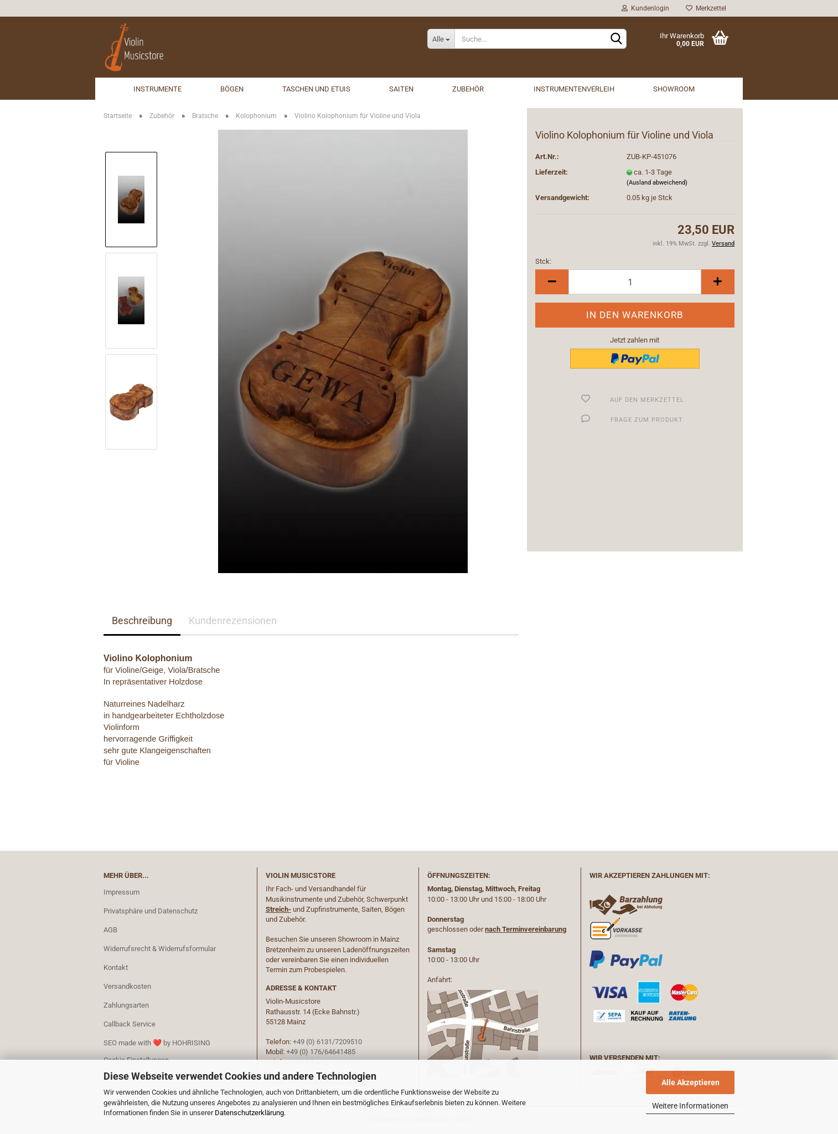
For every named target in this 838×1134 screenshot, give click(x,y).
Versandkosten (127, 986)
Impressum (121, 892)
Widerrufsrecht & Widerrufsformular (160, 948)
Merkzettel (706, 8)
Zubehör (468, 89)
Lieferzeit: (551, 172)
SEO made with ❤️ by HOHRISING (157, 1043)
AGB (110, 930)
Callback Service (130, 1024)
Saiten (401, 89)
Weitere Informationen (690, 1105)
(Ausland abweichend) (657, 182)
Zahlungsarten (126, 1005)
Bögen (232, 89)
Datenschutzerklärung (249, 1113)
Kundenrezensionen (233, 620)
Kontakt (116, 967)
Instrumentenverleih (574, 89)
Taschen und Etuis (316, 89)
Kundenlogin (645, 8)
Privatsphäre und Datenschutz (151, 911)
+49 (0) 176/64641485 (320, 1052)
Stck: (543, 261)
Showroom (674, 89)
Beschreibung (142, 620)
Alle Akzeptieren (690, 1082)
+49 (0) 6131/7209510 (327, 1042)
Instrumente (157, 89)
